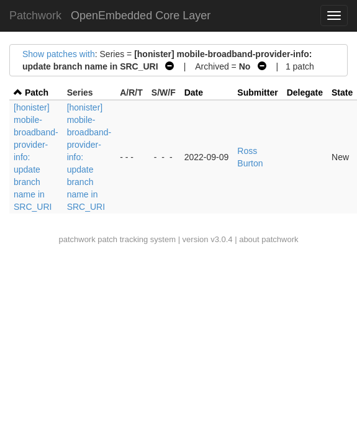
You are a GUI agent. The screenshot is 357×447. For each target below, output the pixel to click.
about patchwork (268, 239)
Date (193, 92)
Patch (36, 92)
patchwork (76, 239)
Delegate (305, 92)
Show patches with (58, 54)
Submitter (257, 92)
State (342, 92)
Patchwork (35, 15)
